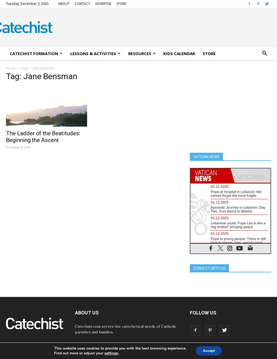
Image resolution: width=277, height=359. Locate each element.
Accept (209, 350)
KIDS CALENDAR (179, 53)
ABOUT (64, 3)
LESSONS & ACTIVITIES (95, 53)
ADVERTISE (103, 3)
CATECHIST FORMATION (36, 53)
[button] (264, 53)
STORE (121, 3)
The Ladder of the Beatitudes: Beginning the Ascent (43, 136)
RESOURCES (142, 53)
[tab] (210, 175)
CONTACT (82, 3)
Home (10, 68)
